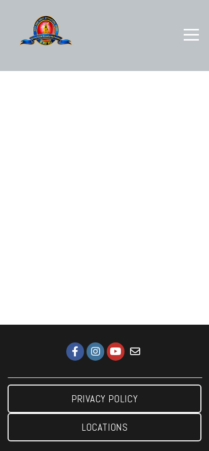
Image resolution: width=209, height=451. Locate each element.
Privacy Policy (104, 398)
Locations (104, 427)
